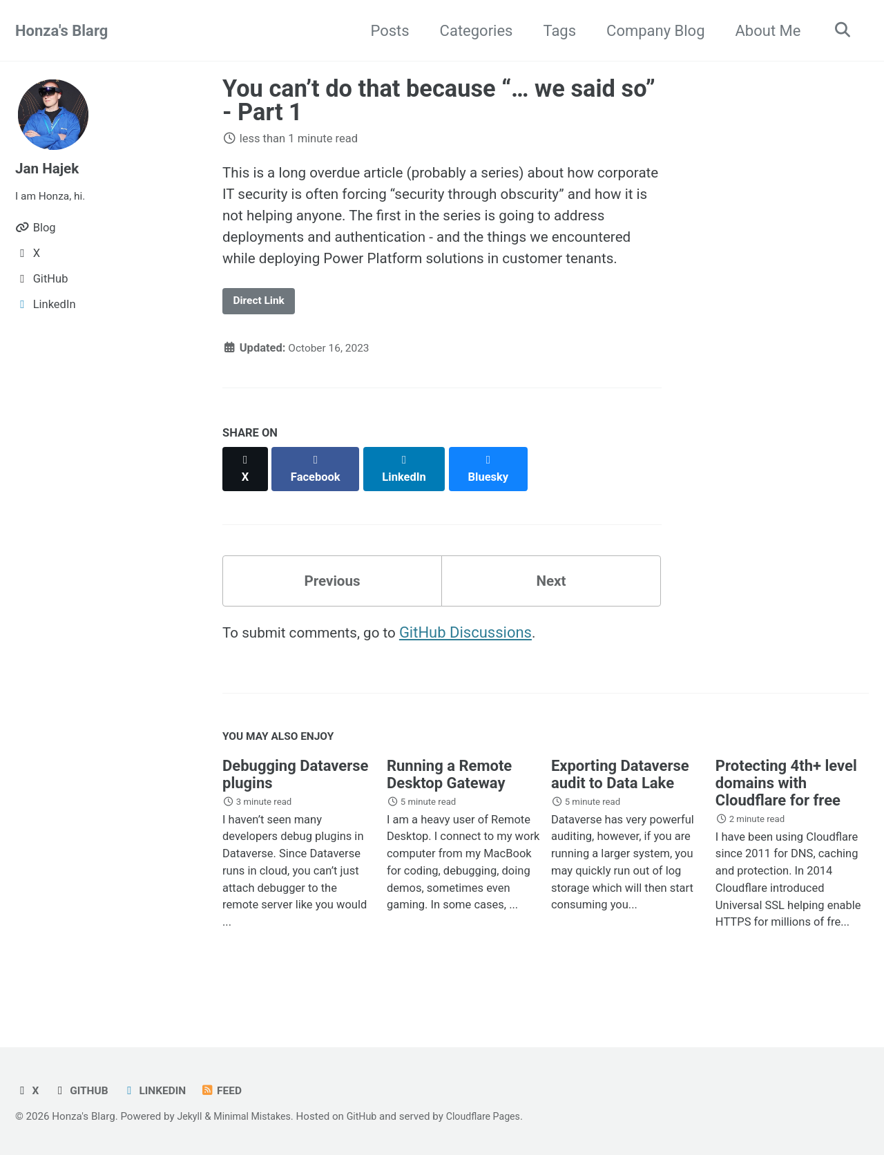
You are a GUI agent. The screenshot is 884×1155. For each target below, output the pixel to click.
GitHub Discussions (477, 653)
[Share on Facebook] (318, 493)
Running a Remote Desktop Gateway (449, 799)
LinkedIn (159, 1090)
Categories (471, 30)
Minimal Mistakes (256, 1116)
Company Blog (651, 30)
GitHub (83, 1090)
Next (551, 600)
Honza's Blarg (61, 30)
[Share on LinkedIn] (408, 493)
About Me (763, 30)
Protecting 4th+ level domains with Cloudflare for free (786, 808)
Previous (332, 600)
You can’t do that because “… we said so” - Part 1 (438, 100)
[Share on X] (245, 493)
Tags (555, 30)
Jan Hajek (49, 168)
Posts (384, 30)
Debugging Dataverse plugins (295, 799)
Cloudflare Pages (494, 1116)
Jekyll (190, 1116)
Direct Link (261, 332)
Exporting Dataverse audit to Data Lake (620, 799)
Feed (229, 1090)
